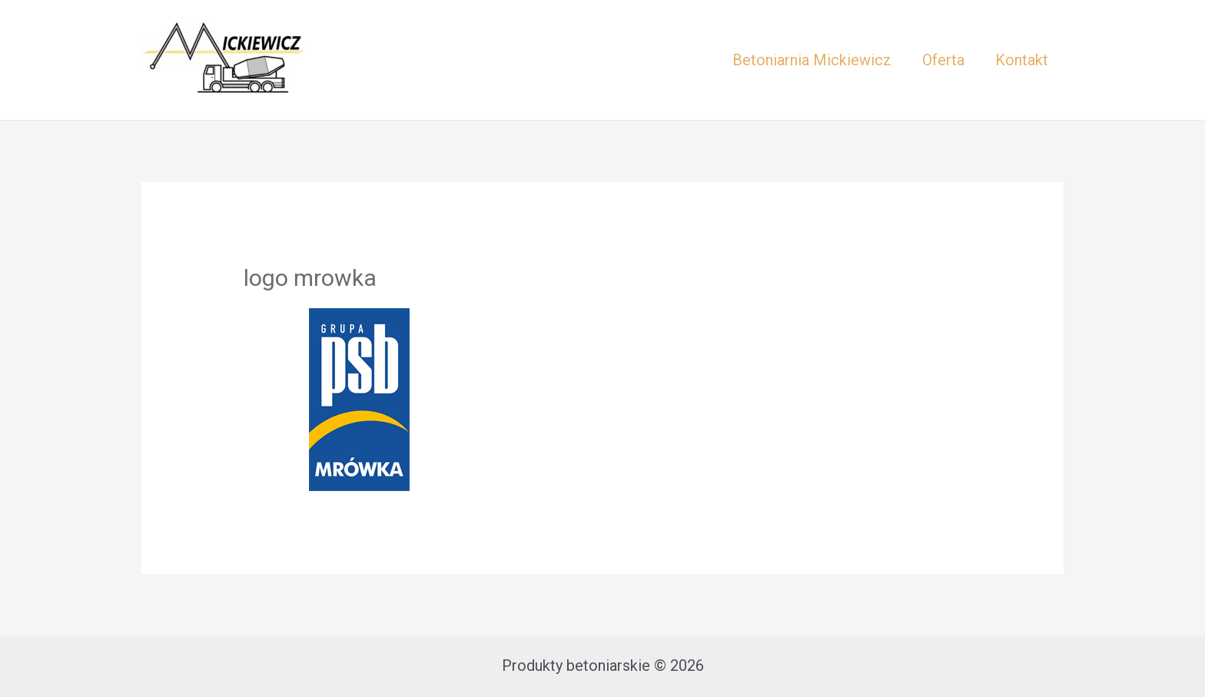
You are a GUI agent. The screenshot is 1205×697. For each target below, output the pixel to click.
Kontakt (1021, 60)
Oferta (943, 60)
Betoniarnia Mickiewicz (811, 60)
